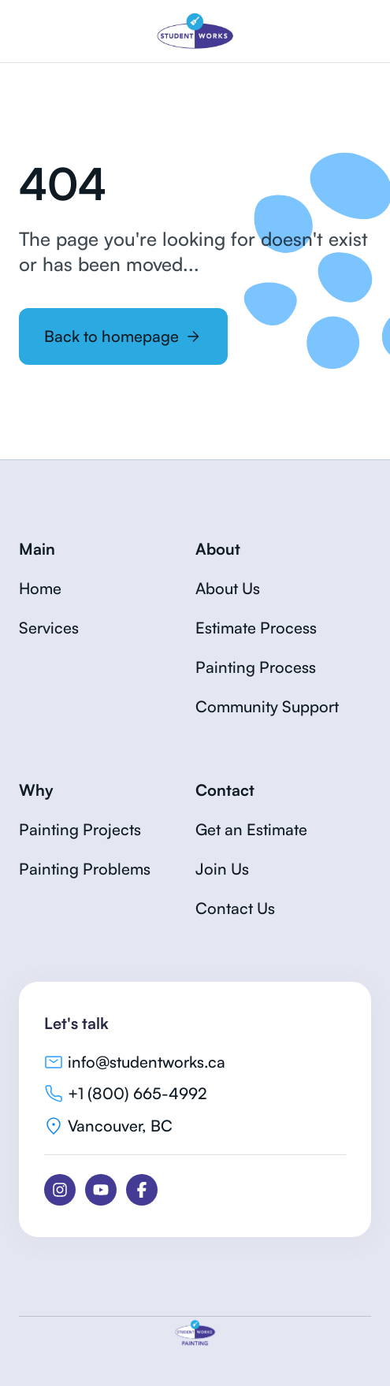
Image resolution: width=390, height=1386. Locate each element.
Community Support (267, 706)
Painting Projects (80, 829)
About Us (227, 588)
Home (40, 588)
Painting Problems (84, 869)
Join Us (222, 869)
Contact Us (235, 908)
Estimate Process (256, 627)
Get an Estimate (251, 829)
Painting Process (255, 667)
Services (49, 627)
